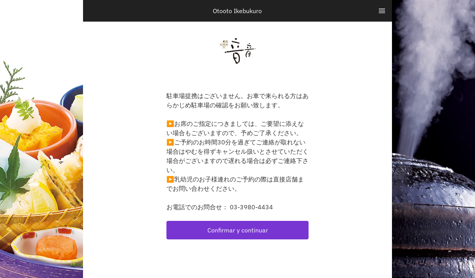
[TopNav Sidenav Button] (382, 11)
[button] (237, 230)
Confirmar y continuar (237, 230)
